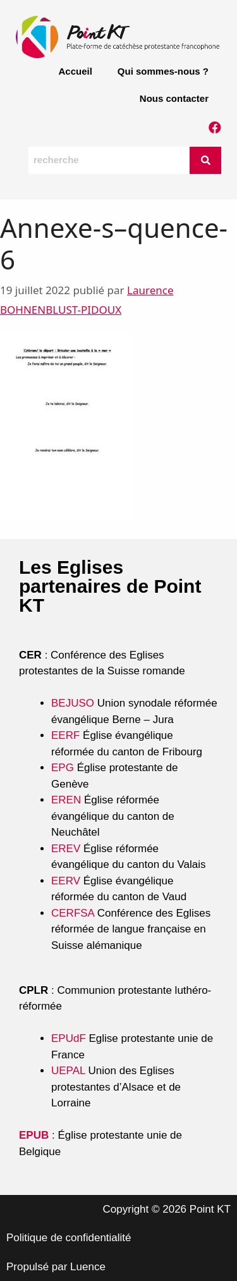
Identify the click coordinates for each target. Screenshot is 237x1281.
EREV (65, 849)
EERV (65, 881)
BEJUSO (74, 703)
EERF (65, 735)
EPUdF (68, 1038)
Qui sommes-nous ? (163, 71)
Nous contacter (174, 98)
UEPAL (68, 1071)
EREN (66, 800)
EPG (62, 768)
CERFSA (72, 913)
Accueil (75, 71)
